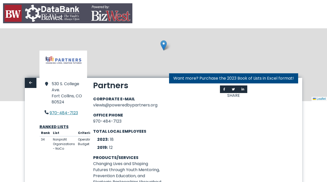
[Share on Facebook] (224, 89)
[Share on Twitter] (233, 89)
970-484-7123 (64, 113)
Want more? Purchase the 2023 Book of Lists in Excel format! (233, 78)
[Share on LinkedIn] (243, 89)
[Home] (67, 14)
